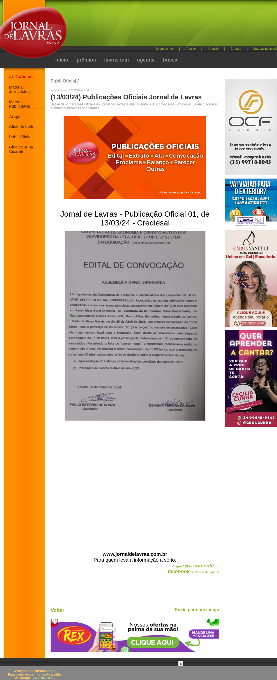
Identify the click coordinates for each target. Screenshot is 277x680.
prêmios (86, 60)
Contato (236, 48)
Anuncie (213, 48)
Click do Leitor (22, 126)
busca (170, 60)
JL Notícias (21, 76)
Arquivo (190, 48)
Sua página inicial (265, 48)
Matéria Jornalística (20, 89)
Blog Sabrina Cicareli (21, 149)
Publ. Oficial (20, 137)
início (61, 60)
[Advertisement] (113, 35)
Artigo (14, 116)
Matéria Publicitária (19, 104)
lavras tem (116, 60)
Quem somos (164, 48)
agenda (146, 60)
